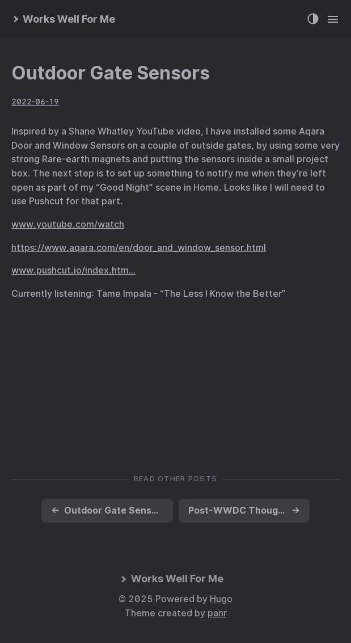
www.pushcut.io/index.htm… (73, 270)
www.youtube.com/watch (67, 224)
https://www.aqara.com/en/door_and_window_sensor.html (138, 247)
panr (217, 613)
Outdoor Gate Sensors (110, 73)
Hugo (221, 599)
